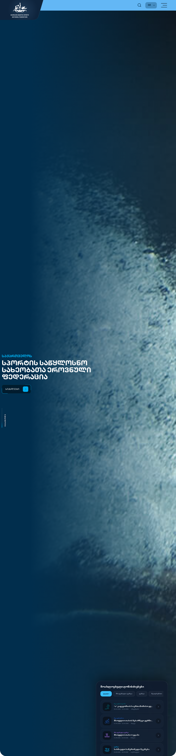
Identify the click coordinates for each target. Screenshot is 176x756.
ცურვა (142, 693)
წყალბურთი (156, 693)
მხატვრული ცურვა (124, 693)
